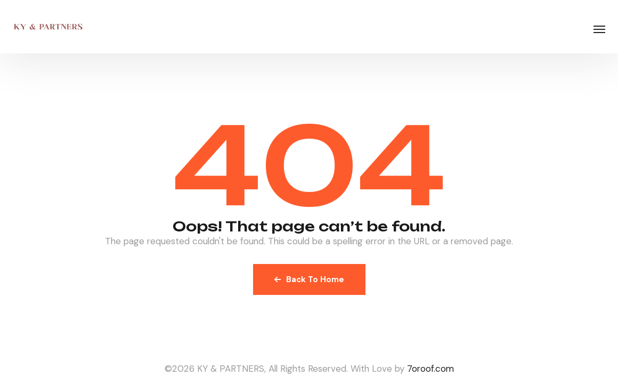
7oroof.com (430, 368)
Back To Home (309, 279)
